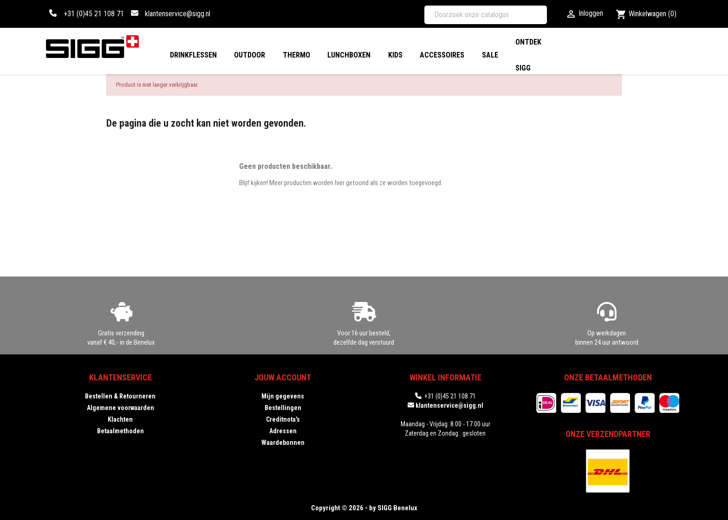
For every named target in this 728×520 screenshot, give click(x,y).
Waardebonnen (283, 442)
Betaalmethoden (120, 431)
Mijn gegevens (282, 396)
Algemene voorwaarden (120, 407)
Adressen (283, 431)
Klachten (120, 419)
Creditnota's (283, 419)
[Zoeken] (485, 15)
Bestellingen (283, 407)
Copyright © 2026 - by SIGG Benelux (364, 508)
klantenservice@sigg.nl (177, 13)
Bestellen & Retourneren (120, 396)
